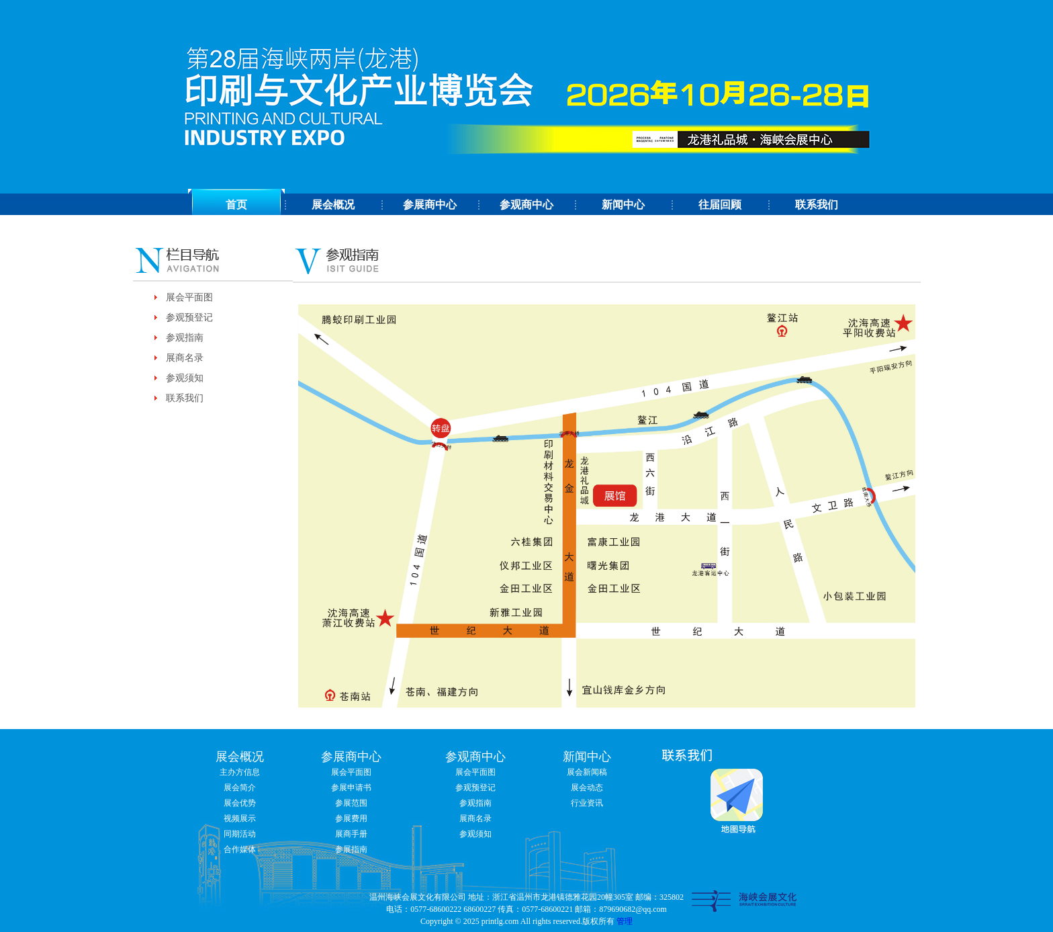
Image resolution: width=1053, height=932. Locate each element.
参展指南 (351, 849)
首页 (236, 204)
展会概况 (333, 204)
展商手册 (351, 834)
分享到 (680, 229)
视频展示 (240, 818)
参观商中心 (526, 204)
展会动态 (587, 787)
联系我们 (816, 204)
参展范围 (351, 803)
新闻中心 (623, 204)
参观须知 (184, 378)
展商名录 (184, 358)
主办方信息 (240, 772)
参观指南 (184, 338)
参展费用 (351, 818)
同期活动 (240, 834)
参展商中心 (430, 204)
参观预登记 (189, 317)
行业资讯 (587, 803)
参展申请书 (351, 787)
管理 (624, 921)
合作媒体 (240, 849)
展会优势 (240, 803)
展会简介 (240, 787)
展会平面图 (189, 297)
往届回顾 (719, 204)
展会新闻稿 (587, 772)
